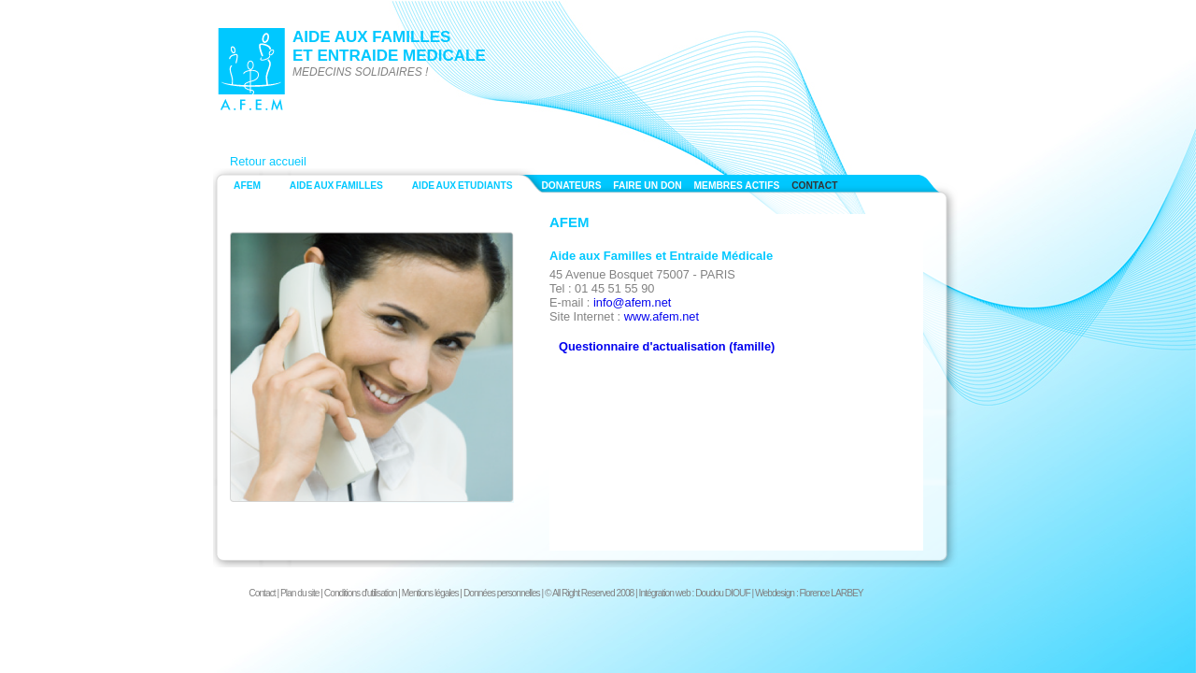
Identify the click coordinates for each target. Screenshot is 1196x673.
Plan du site (299, 593)
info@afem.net (632, 302)
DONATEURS (571, 185)
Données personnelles (501, 593)
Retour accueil (268, 161)
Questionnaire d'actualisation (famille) (667, 346)
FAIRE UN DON (647, 185)
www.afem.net (661, 316)
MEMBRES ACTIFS (737, 185)
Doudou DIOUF (722, 593)
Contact (262, 593)
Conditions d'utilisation (360, 593)
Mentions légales (430, 593)
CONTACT (814, 185)
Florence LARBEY (831, 593)
